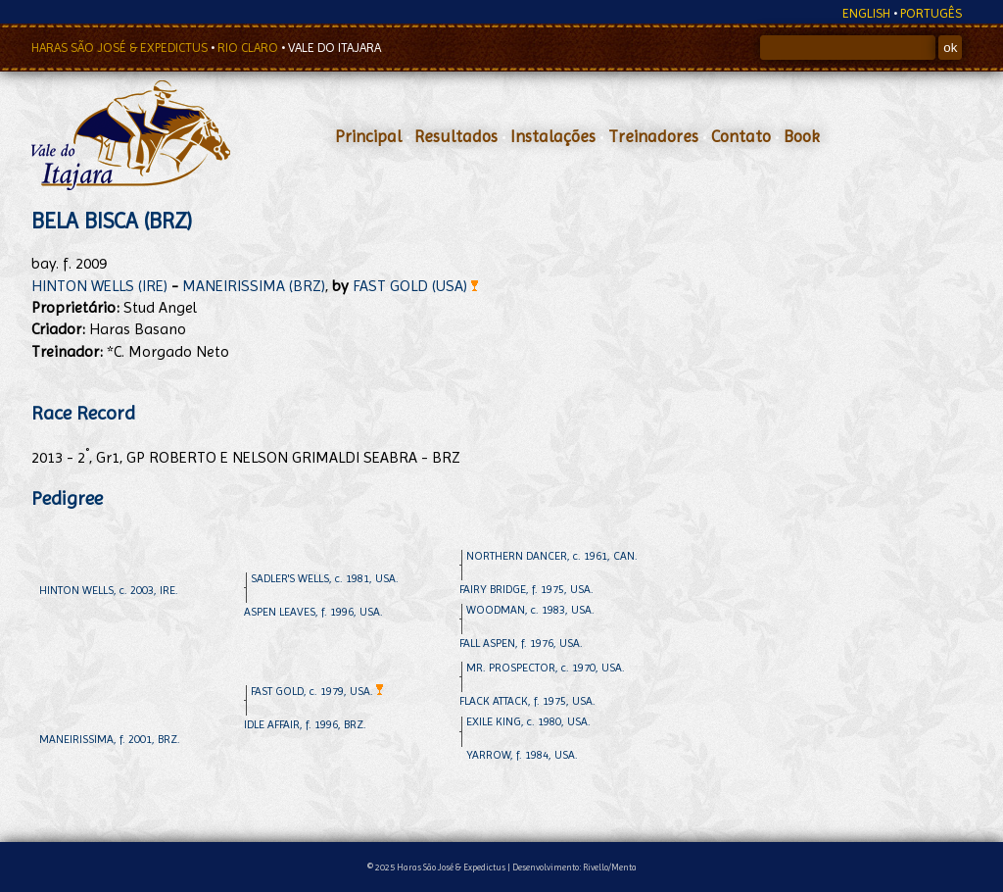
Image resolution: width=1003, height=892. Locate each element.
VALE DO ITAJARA (334, 47)
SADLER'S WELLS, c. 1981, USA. (325, 578)
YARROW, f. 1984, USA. (522, 755)
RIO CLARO (249, 47)
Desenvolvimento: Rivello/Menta (574, 867)
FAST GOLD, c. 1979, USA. (317, 691)
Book (802, 136)
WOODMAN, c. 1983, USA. (530, 610)
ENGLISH (866, 13)
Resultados (456, 136)
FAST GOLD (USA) (415, 285)
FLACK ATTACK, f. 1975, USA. (527, 701)
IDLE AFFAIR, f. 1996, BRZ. (305, 724)
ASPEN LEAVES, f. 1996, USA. (313, 612)
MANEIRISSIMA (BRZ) (253, 285)
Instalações (553, 136)
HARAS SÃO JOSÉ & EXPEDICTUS (121, 47)
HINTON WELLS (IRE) (99, 285)
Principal (368, 136)
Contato (741, 136)
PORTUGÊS (931, 13)
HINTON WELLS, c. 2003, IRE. (108, 590)
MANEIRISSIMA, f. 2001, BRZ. (109, 739)
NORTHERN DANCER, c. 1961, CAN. (552, 556)
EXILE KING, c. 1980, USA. (528, 721)
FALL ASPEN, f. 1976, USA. (521, 643)
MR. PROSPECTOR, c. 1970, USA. (545, 667)
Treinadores (653, 136)
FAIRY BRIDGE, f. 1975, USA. (526, 589)
